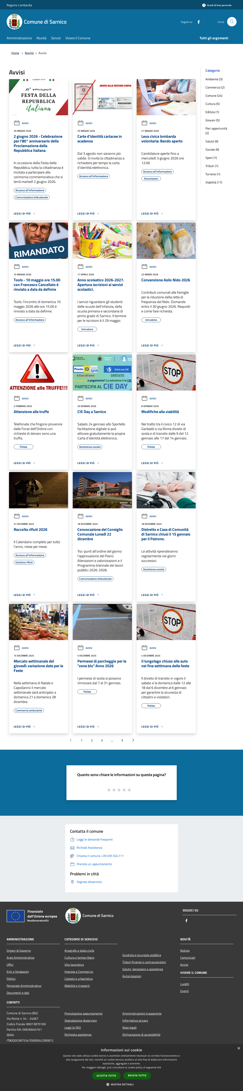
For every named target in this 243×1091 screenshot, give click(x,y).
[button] (121, 1084)
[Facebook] (197, 21)
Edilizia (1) (212, 112)
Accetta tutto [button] (106, 1075)
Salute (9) (211, 141)
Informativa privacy (135, 1020)
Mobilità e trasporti (77, 985)
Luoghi (184, 984)
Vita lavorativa (74, 964)
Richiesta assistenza (78, 1034)
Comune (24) (213, 95)
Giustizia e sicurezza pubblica (141, 955)
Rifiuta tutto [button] (137, 1075)
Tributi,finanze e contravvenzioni (144, 962)
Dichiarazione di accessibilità (141, 1034)
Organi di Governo (19, 950)
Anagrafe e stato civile (79, 950)
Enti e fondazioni (18, 971)
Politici (11, 978)
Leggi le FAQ (73, 1027)
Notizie (185, 950)
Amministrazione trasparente (141, 1013)
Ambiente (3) (213, 79)
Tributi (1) (211, 166)
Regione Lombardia (19, 5)
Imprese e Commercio (79, 971)
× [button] (238, 1048)
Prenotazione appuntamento (83, 1013)
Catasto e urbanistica (79, 978)
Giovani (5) (212, 120)
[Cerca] (232, 21)
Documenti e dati (18, 992)
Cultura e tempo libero (79, 957)
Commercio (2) (214, 87)
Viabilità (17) (213, 182)
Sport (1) (211, 157)
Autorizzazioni (131, 976)
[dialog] (121, 1067)
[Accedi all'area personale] (217, 5)
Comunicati (187, 957)
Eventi (184, 991)
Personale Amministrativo (24, 985)
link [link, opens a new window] (159, 1067)
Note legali (129, 1027)
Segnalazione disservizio (81, 1020)
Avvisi (21, 123)
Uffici (10, 964)
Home (15, 53)
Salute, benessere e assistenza (142, 969)
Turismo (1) (212, 174)
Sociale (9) (212, 149)
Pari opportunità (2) (216, 130)
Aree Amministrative (20, 957)
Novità (29, 53)
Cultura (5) (212, 103)
